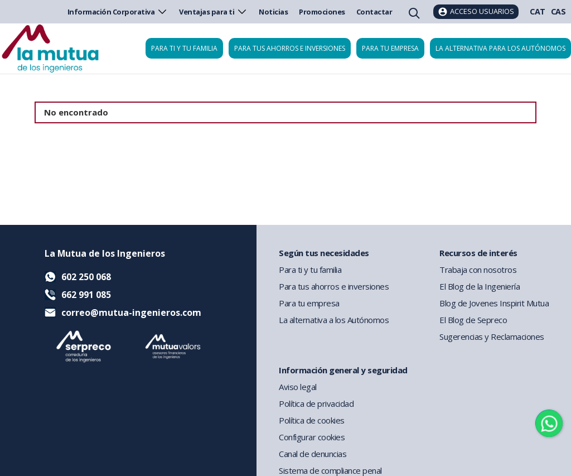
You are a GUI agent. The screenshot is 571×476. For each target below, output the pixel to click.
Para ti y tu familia (184, 48)
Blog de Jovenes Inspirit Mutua (494, 303)
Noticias (273, 12)
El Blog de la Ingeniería (479, 286)
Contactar (374, 12)
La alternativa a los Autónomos (334, 319)
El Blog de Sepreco (473, 319)
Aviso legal (298, 386)
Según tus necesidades (324, 252)
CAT (537, 11)
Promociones (322, 12)
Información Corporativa (117, 12)
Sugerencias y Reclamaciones (491, 336)
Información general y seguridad (343, 370)
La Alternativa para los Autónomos (500, 48)
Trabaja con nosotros (477, 269)
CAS (558, 11)
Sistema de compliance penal (330, 470)
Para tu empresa (390, 48)
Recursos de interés (478, 252)
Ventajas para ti (213, 12)
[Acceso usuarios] (476, 11)
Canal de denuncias (312, 453)
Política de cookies (312, 420)
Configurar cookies (312, 437)
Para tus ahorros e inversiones (289, 48)
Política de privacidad (316, 403)
